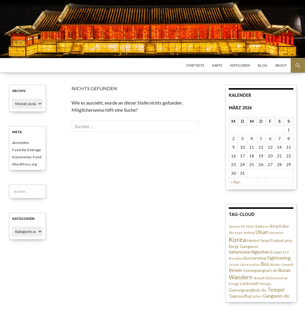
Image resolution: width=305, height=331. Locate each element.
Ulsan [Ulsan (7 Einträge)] (262, 232)
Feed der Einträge (26, 150)
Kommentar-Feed (26, 157)
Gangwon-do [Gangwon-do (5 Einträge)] (276, 295)
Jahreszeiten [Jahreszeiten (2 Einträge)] (250, 264)
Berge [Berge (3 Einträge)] (234, 246)
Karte (217, 65)
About (281, 65)
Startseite (195, 65)
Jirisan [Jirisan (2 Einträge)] (234, 264)
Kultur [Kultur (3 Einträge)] (284, 226)
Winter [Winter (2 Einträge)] (275, 264)
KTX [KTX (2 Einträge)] (286, 252)
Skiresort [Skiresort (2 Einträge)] (235, 233)
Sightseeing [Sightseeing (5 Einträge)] (279, 257)
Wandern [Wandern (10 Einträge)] (240, 277)
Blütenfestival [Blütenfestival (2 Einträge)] (276, 278)
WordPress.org (24, 164)
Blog (262, 65)
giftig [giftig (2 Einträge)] (288, 241)
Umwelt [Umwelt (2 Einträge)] (287, 264)
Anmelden (20, 142)
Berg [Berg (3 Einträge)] (274, 226)
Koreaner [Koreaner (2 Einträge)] (276, 233)
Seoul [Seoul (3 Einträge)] (265, 240)
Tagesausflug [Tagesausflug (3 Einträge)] (240, 296)
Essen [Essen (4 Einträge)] (276, 252)
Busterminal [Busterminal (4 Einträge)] (255, 257)
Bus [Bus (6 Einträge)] (265, 264)
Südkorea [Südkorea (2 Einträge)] (262, 226)
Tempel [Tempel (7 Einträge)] (275, 289)
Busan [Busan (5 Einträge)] (284, 270)
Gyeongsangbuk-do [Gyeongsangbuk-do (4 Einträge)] (248, 289)
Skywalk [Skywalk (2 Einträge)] (259, 278)
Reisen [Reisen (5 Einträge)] (235, 270)
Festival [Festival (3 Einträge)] (277, 240)
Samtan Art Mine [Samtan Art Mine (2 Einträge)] (241, 226)
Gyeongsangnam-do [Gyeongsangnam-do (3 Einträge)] (260, 270)
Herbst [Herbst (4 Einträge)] (253, 240)
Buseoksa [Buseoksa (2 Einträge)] (236, 258)
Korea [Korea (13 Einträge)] (237, 239)
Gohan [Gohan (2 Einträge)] (257, 296)
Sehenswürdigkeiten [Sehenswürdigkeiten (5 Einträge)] (249, 252)
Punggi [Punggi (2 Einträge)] (234, 284)
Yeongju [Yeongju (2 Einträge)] (265, 284)
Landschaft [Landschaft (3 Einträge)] (249, 283)
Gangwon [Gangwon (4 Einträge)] (249, 246)
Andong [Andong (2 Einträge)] (249, 233)
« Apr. (236, 181)
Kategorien (240, 65)
